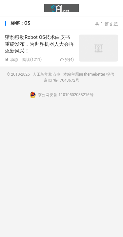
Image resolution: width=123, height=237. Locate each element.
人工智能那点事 (61, 8)
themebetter (94, 74)
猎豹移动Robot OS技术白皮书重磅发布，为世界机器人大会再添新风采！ (39, 44)
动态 (11, 59)
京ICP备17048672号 (61, 80)
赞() (67, 60)
